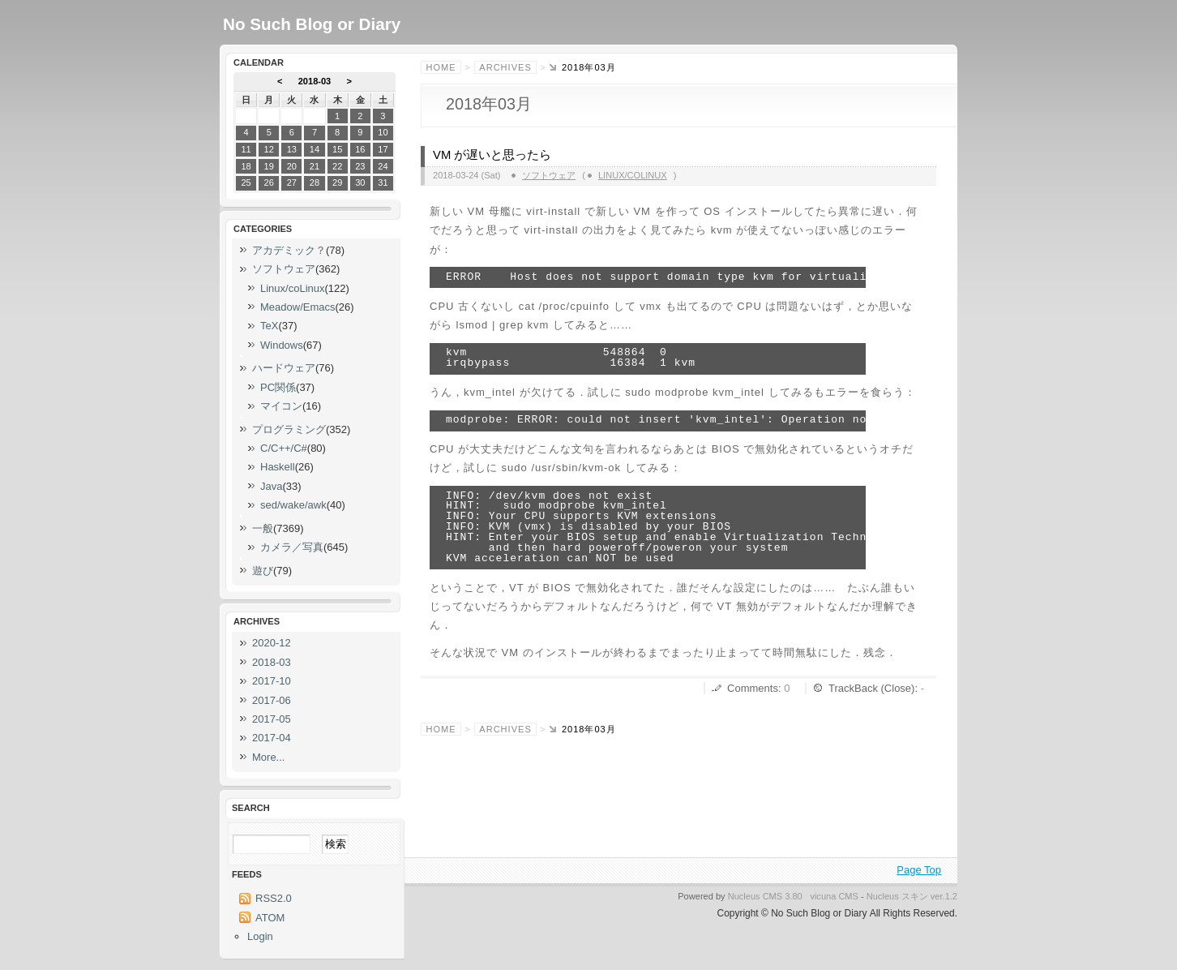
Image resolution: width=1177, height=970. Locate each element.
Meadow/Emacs (297, 307)
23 (360, 166)
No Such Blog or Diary (311, 24)
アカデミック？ (289, 250)
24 (382, 166)
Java (271, 486)
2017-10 (271, 681)
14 (314, 149)
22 (337, 166)
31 (382, 182)
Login (260, 936)
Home (441, 67)
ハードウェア (283, 368)
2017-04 (271, 738)
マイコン (281, 406)
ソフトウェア (549, 175)
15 (337, 149)
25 (245, 182)
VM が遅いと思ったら (492, 154)
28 (314, 182)
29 (337, 182)
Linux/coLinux (632, 175)
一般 (262, 528)
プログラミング (289, 429)
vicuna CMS (834, 896)
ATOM (270, 918)
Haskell (277, 467)
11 (245, 149)
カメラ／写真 (291, 547)
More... (268, 757)
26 (269, 182)
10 (382, 132)
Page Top (919, 870)
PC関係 (278, 387)
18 (245, 166)
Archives (505, 67)
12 (269, 149)
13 (292, 149)
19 (269, 166)
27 (292, 182)
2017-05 (271, 719)
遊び (262, 570)
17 (382, 149)
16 (360, 149)
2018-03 (315, 81)
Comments (752, 688)
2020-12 (271, 643)
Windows (281, 345)
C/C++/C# (283, 448)
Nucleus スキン (897, 896)
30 (360, 182)
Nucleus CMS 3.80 (765, 896)
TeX (269, 326)
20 (292, 166)
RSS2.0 (273, 898)
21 (314, 166)
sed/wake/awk (293, 505)
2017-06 (271, 700)
